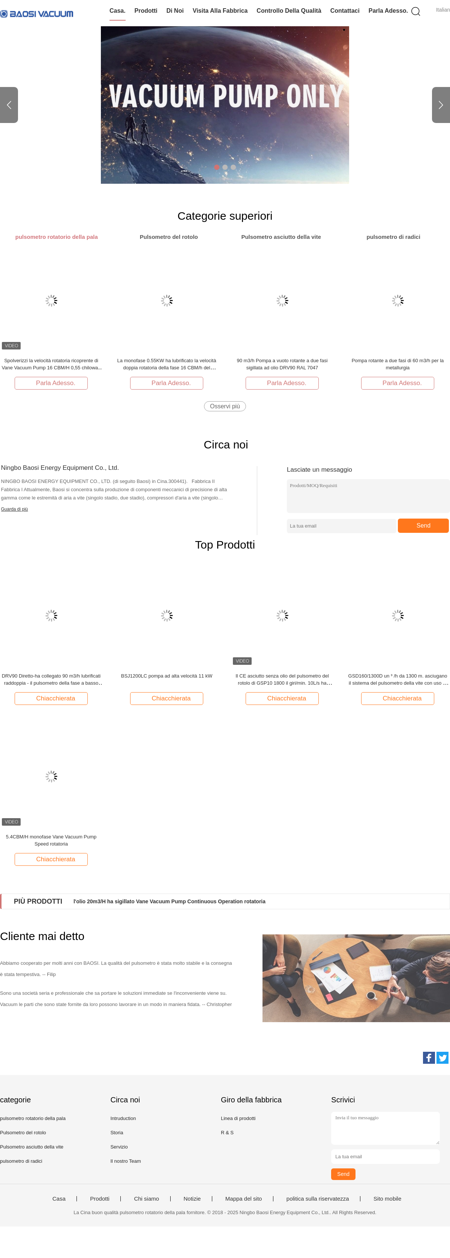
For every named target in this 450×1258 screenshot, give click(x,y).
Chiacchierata (52, 698)
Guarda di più (14, 509)
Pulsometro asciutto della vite (31, 1147)
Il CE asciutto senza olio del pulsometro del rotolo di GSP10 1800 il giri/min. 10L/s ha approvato (282, 683)
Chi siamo (146, 1198)
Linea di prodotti (238, 1118)
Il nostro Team (125, 1161)
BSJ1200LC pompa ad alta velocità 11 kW (167, 676)
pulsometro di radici (21, 1161)
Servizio (119, 1147)
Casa (59, 1198)
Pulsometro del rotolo (23, 1132)
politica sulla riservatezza (317, 1198)
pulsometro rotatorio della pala (33, 1118)
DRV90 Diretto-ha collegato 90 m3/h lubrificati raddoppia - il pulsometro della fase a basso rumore (51, 683)
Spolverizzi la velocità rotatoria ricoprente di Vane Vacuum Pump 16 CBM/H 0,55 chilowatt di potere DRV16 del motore (51, 368)
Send (423, 525)
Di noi (175, 10)
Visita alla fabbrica (220, 10)
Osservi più (225, 406)
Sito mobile (387, 1198)
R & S (227, 1132)
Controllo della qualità (288, 10)
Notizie (192, 1198)
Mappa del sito (243, 1198)
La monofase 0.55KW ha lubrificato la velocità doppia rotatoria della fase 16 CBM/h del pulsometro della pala (166, 368)
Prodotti (145, 10)
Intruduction (123, 1118)
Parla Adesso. (388, 10)
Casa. (118, 10)
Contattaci (345, 10)
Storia (116, 1132)
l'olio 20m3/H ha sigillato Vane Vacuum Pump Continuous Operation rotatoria (170, 901)
